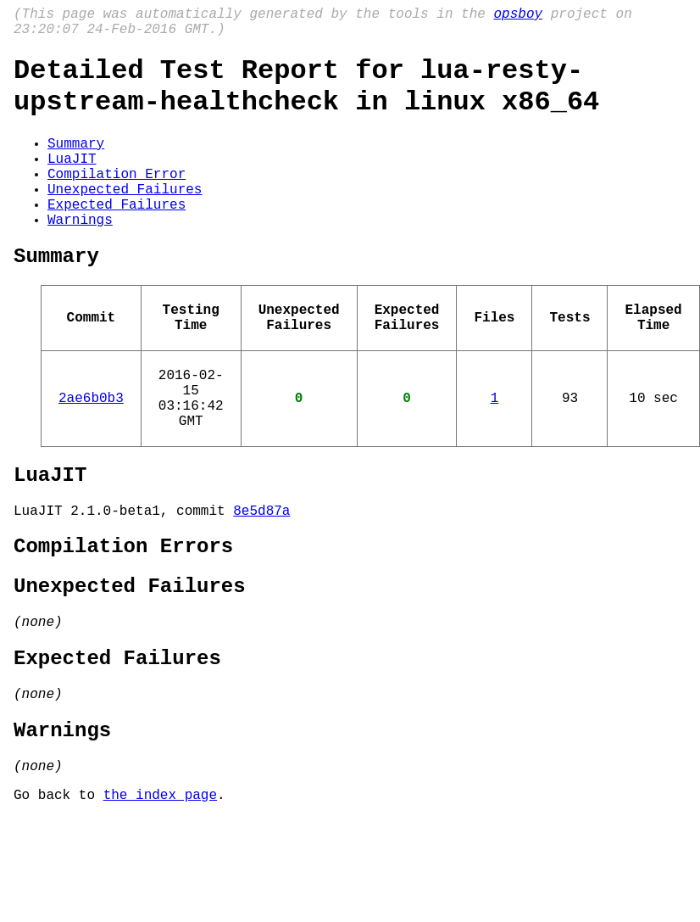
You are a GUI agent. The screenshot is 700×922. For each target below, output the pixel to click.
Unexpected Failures (124, 219)
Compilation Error (116, 200)
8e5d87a (261, 581)
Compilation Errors (123, 620)
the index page (160, 899)
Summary (75, 163)
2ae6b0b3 (91, 454)
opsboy (517, 16)
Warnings (80, 256)
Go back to (58, 899)
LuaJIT (72, 181)
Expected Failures (116, 237)
